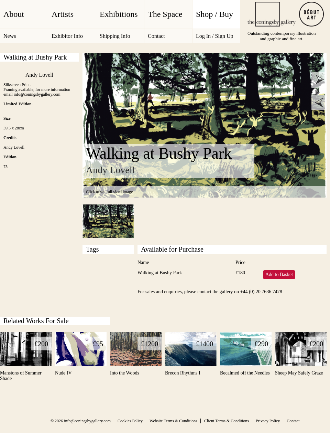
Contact (156, 36)
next (319, 80)
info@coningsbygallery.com (87, 421)
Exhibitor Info (67, 36)
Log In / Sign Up (214, 36)
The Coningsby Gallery (272, 14)
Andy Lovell (39, 75)
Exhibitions (119, 14)
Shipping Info (115, 36)
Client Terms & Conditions (226, 421)
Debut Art (311, 14)
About (13, 14)
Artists (63, 14)
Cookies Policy (130, 421)
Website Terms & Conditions (173, 421)
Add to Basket (279, 274)
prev (319, 102)
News (9, 36)
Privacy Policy (268, 421)
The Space (165, 14)
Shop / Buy (214, 14)
